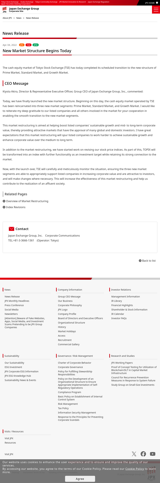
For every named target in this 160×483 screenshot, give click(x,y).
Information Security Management (77, 412)
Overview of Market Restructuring (27, 201)
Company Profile (67, 313)
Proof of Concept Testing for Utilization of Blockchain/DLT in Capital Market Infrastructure (133, 370)
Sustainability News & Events (20, 380)
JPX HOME (150, 3)
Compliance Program (69, 392)
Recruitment (65, 340)
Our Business (65, 300)
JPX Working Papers (122, 362)
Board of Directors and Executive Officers (80, 318)
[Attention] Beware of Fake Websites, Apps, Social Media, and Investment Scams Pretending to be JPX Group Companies (25, 323)
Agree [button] (80, 479)
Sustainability (12, 355)
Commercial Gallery (68, 344)
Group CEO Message (69, 296)
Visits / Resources (14, 431)
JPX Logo (63, 309)
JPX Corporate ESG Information (21, 371)
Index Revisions (15, 207)
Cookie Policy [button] (134, 469)
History (62, 327)
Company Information (70, 289)
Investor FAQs (118, 318)
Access (61, 335)
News (19, 18)
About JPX (7, 18)
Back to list (149, 260)
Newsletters (11, 313)
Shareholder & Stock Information (129, 309)
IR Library (116, 300)
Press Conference (14, 305)
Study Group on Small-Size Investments (132, 384)
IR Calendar (117, 313)
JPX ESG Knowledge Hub (18, 375)
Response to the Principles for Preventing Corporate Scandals (80, 418)
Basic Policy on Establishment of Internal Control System (80, 398)
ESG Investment (13, 367)
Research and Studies (123, 355)
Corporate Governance (70, 367)
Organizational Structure (71, 322)
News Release (32, 18)
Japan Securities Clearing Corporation (16, 4)
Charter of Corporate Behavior (74, 362)
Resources (10, 442)
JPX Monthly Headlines (17, 300)
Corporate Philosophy (70, 305)
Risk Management (68, 403)
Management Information (125, 296)
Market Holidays (67, 331)
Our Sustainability (14, 362)
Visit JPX (9, 438)
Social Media (11, 309)
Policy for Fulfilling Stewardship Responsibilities (75, 373)
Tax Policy (63, 408)
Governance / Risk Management (75, 355)
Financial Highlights (122, 305)
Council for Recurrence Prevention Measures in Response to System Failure (133, 379)
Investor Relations (121, 289)
